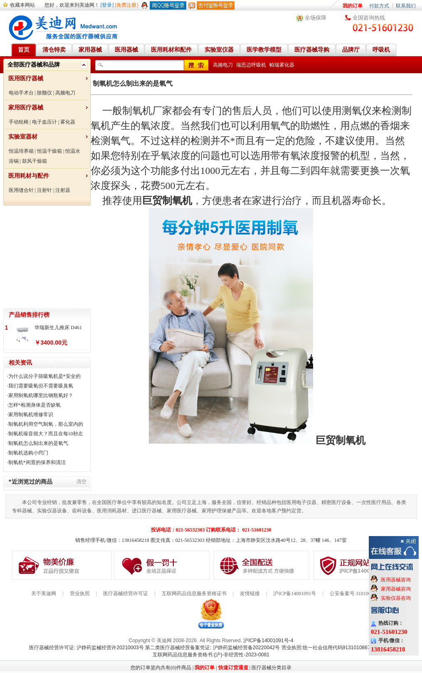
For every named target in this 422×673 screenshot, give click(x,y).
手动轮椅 (19, 122)
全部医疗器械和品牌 (33, 65)
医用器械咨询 (396, 580)
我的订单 (353, 6)
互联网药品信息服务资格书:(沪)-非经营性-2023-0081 (211, 655)
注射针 (44, 190)
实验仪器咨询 (396, 598)
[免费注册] (126, 5)
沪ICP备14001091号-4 (268, 640)
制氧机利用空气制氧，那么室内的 (45, 424)
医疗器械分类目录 (271, 668)
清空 (81, 481)
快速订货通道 (233, 668)
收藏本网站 (22, 5)
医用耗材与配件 (28, 176)
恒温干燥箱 (49, 151)
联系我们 (406, 6)
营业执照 (80, 593)
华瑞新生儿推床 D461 (58, 327)
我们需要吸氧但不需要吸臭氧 (40, 386)
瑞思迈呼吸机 (251, 65)
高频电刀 (65, 93)
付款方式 (379, 6)
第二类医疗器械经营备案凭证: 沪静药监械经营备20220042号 (212, 648)
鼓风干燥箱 (34, 161)
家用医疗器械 (25, 107)
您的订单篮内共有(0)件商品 (161, 668)
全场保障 (315, 18)
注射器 (62, 190)
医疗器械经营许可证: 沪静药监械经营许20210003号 (86, 648)
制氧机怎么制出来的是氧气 (38, 443)
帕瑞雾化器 (281, 65)
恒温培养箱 (21, 151)
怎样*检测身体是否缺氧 (34, 405)
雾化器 (67, 122)
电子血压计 (44, 122)
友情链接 (250, 593)
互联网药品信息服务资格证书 (194, 593)
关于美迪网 (43, 593)
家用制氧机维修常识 (30, 414)
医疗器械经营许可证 (125, 593)
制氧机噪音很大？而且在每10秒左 (45, 434)
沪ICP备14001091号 (294, 593)
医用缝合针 (21, 190)
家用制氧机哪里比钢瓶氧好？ (40, 395)
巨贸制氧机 (167, 200)
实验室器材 (22, 137)
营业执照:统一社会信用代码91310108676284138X (337, 648)
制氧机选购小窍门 (28, 453)
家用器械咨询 (396, 589)
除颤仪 (44, 93)
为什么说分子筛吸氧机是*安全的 (44, 376)
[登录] (107, 5)
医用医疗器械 (25, 78)
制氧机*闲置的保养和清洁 (37, 462)
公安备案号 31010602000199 (360, 593)
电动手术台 (21, 93)
